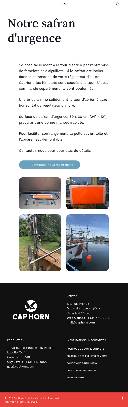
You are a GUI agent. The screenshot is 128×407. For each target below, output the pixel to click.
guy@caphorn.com (20, 366)
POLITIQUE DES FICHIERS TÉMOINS (87, 356)
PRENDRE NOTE (76, 377)
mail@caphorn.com (81, 322)
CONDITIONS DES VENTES (81, 370)
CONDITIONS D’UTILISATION (83, 363)
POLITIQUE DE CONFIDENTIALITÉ (85, 348)
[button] (9, 4)
